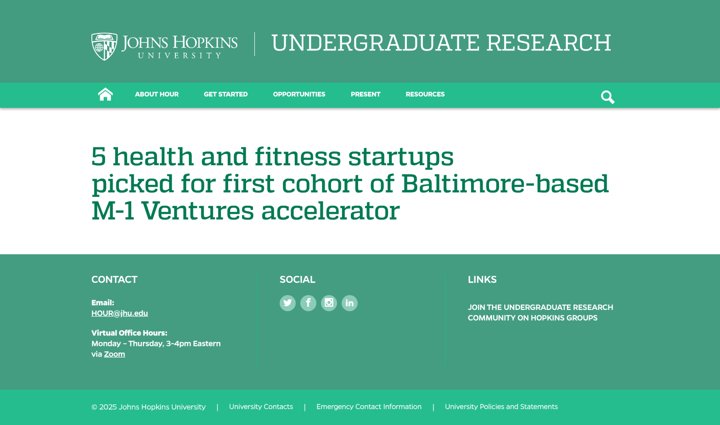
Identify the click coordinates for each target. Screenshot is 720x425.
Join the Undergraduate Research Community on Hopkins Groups (540, 312)
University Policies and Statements (501, 407)
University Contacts (261, 407)
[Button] (105, 93)
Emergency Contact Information (369, 407)
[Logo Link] (164, 47)
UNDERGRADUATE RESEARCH (441, 44)
